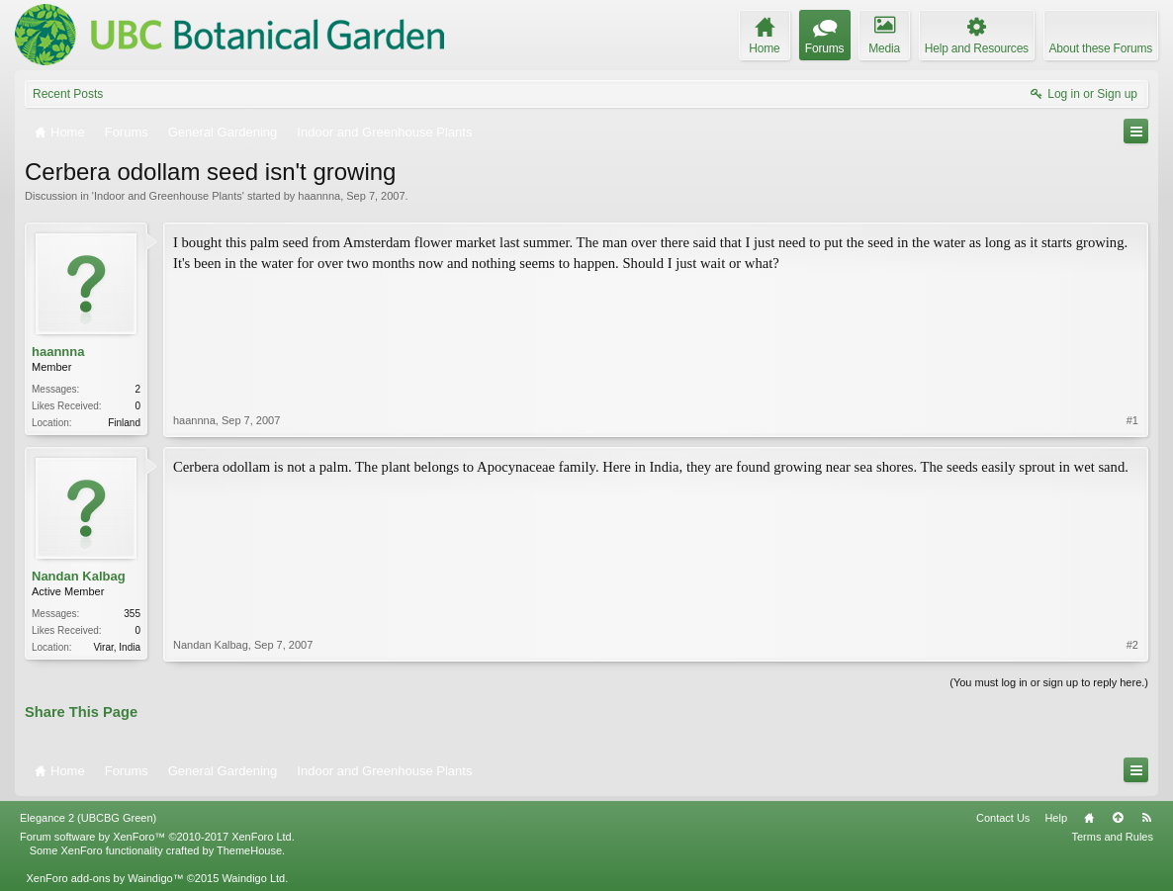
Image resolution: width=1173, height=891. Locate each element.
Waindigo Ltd (253, 878)
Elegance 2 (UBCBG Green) (88, 818)
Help (1055, 818)
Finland (124, 422)
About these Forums (1100, 48)
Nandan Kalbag (79, 576)
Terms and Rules (1112, 837)
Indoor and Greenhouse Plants (168, 196)
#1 (1132, 420)
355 (132, 613)
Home (1089, 818)
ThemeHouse (249, 850)
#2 (1132, 645)
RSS (1146, 818)
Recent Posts (68, 94)
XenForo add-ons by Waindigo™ (104, 878)
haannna (319, 196)
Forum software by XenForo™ (157, 837)
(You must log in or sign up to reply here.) (1048, 682)
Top (1118, 818)
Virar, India (116, 647)
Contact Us (1003, 818)
